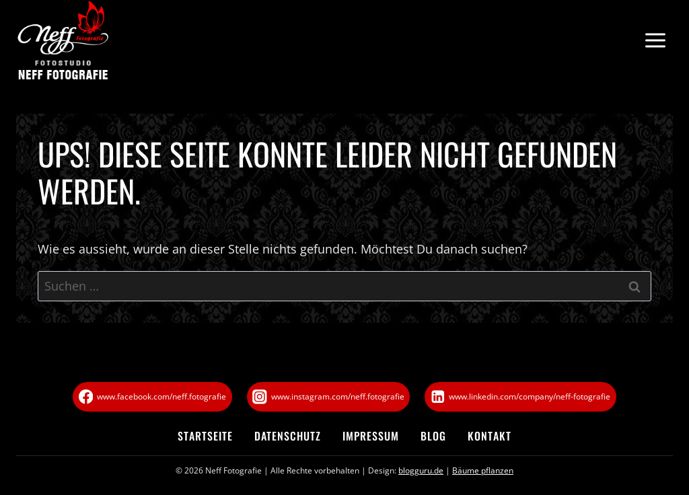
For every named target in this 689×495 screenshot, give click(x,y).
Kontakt (489, 436)
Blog (433, 436)
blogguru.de (420, 470)
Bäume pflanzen (482, 470)
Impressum (370, 436)
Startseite (205, 436)
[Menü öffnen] (655, 40)
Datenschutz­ (287, 436)
